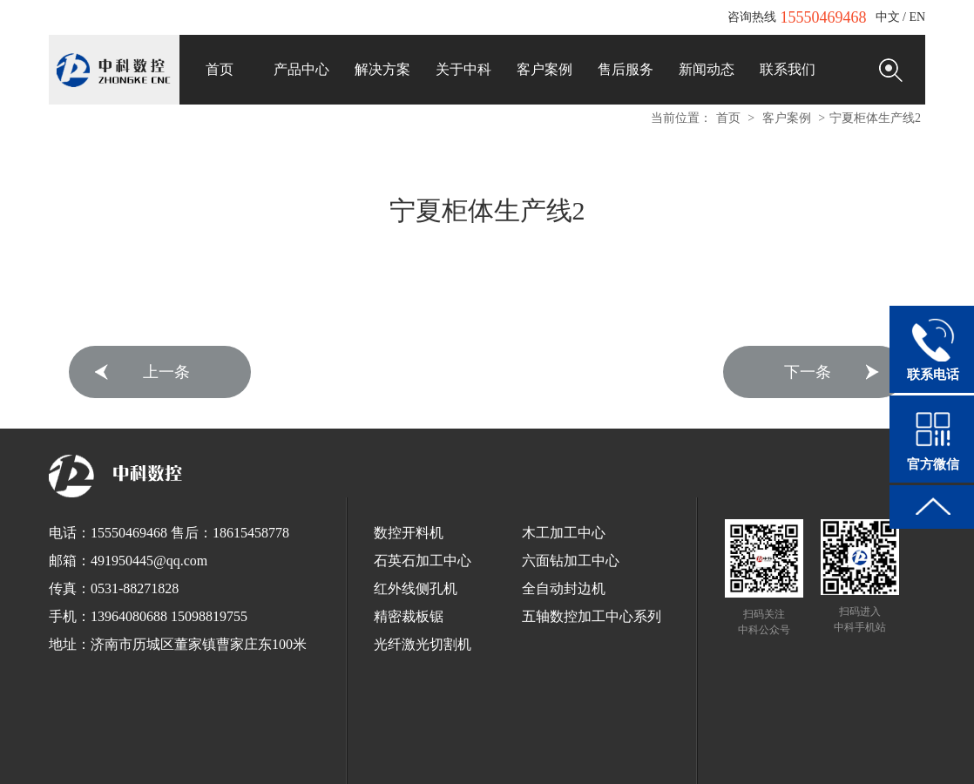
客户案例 (786, 118)
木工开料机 (875, 747)
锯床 (298, 747)
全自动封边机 (563, 588)
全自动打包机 (349, 747)
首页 (728, 118)
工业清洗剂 (253, 747)
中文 (888, 17)
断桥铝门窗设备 (558, 763)
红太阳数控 (733, 747)
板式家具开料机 (804, 747)
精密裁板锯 (408, 616)
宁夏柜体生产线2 (875, 118)
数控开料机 (408, 532)
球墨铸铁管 (415, 747)
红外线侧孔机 (415, 588)
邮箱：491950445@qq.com (128, 560)
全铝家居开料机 (415, 763)
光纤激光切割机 (422, 644)
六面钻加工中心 (570, 560)
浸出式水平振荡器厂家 (502, 747)
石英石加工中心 (422, 560)
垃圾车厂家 (672, 747)
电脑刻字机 (487, 763)
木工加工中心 (563, 532)
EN (917, 17)
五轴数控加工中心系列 (591, 616)
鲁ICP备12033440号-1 (551, 727)
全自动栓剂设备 (600, 747)
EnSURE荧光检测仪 (172, 747)
